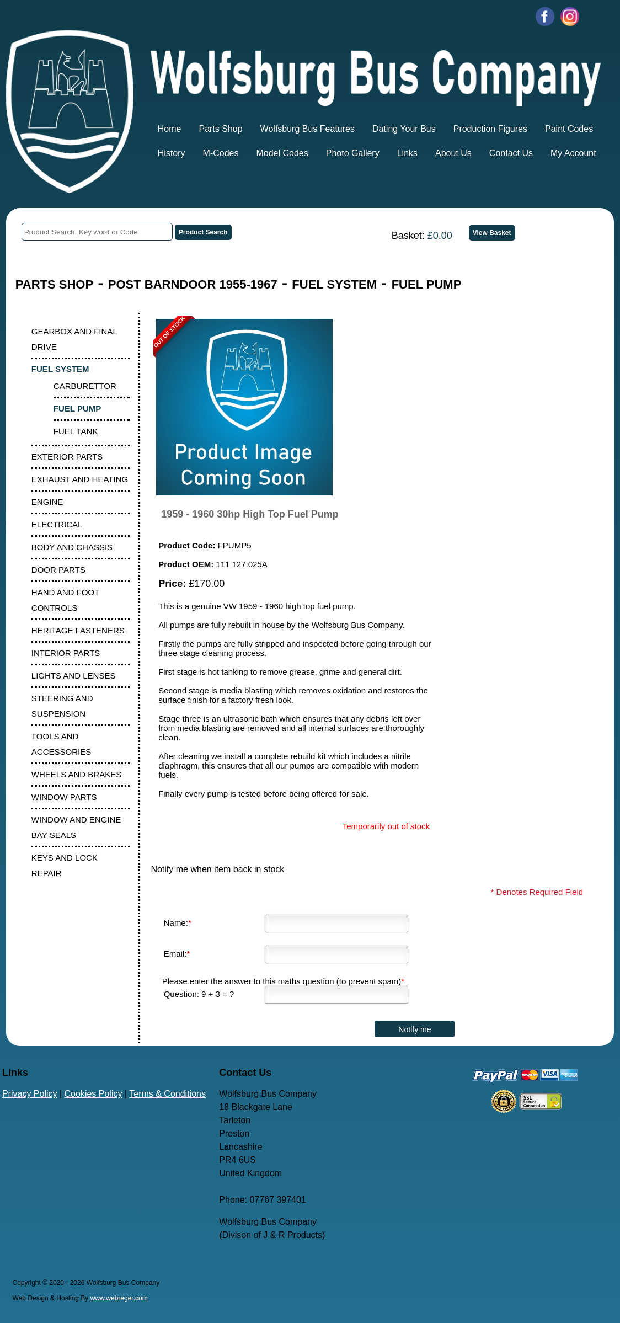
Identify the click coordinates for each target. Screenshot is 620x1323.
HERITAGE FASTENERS (78, 630)
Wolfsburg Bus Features (307, 129)
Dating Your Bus (404, 129)
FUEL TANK (76, 431)
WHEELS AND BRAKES (76, 774)
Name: (177, 922)
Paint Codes (569, 129)
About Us (453, 153)
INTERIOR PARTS (65, 653)
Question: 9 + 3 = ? (199, 994)
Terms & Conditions (167, 1093)
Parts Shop (220, 129)
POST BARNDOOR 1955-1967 (192, 284)
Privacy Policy (29, 1093)
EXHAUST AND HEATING (79, 479)
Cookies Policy (93, 1093)
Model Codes (282, 153)
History (171, 153)
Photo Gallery (353, 153)
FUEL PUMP (427, 284)
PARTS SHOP (54, 284)
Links (407, 153)
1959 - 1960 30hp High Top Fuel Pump (250, 514)
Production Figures (490, 129)
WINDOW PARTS (64, 797)
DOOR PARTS (58, 569)
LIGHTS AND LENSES (73, 675)
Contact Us (511, 153)
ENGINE (47, 501)
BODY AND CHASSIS (72, 547)
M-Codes (221, 153)
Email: (177, 953)
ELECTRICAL (57, 524)
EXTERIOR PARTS (67, 456)
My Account (573, 153)
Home (169, 129)
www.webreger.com (119, 1298)
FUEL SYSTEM (334, 284)
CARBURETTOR (85, 386)
